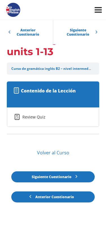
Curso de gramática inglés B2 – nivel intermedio (51, 68)
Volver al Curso (53, 153)
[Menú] (98, 10)
